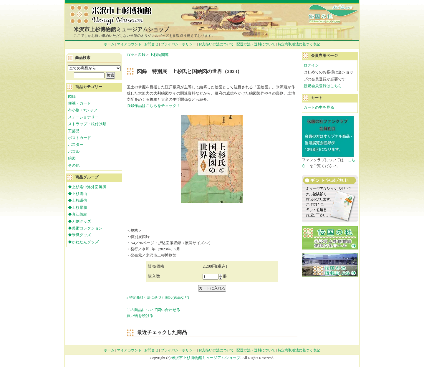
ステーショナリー (83, 117)
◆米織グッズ (79, 235)
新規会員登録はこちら (323, 86)
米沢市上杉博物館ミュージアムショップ (121, 29)
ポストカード (79, 137)
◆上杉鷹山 (77, 193)
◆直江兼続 (77, 214)
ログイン (311, 65)
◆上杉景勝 (77, 207)
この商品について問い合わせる (153, 310)
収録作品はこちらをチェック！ (153, 105)
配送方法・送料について (255, 44)
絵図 (72, 158)
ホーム (109, 44)
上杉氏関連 (159, 54)
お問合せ (151, 44)
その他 (74, 165)
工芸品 (74, 131)
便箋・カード (79, 103)
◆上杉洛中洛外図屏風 (87, 187)
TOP (130, 54)
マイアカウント (129, 44)
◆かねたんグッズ (83, 242)
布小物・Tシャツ (82, 110)
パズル (74, 151)
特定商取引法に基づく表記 (299, 44)
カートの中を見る (319, 107)
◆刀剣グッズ (79, 221)
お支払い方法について (216, 44)
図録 (141, 54)
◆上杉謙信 (77, 200)
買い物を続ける (140, 315)
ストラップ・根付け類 (87, 124)
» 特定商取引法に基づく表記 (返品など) (158, 297)
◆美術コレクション (85, 228)
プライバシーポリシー (178, 44)
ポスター (75, 144)
